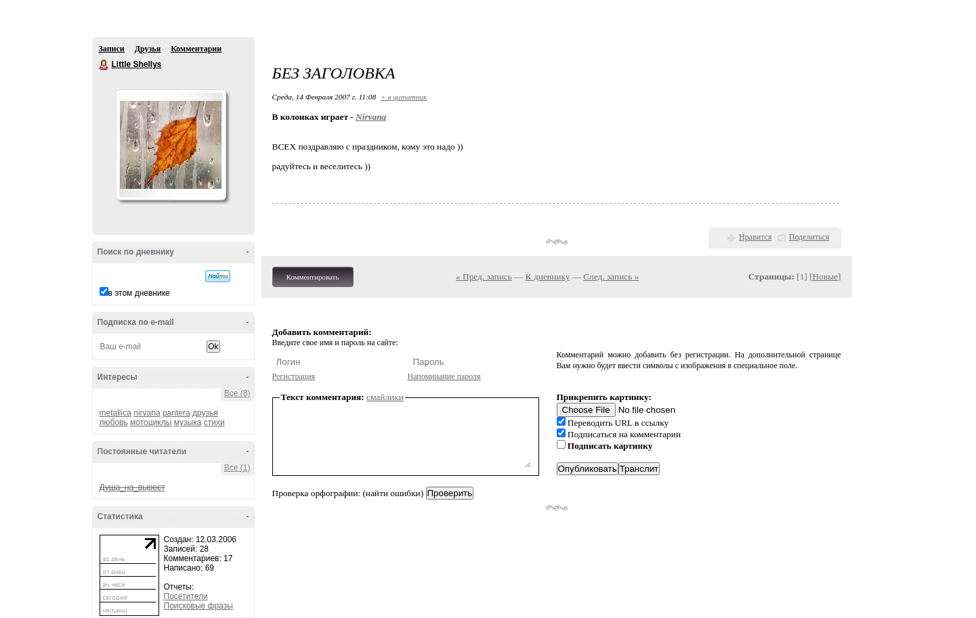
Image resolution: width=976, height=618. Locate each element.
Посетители (186, 596)
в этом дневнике (139, 293)
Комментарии (196, 48)
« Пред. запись (484, 276)
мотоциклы (150, 422)
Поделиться (809, 237)
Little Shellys (104, 65)
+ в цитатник (404, 97)
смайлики (385, 397)
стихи (214, 422)
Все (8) (237, 393)
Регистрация (294, 376)
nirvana (146, 413)
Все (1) (237, 467)
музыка (188, 422)
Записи (112, 48)
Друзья (148, 48)
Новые (825, 276)
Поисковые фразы (198, 606)
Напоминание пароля (444, 376)
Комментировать (313, 277)
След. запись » (611, 276)
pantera (176, 413)
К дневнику (548, 276)
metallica (115, 413)
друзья (205, 413)
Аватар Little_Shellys (170, 145)
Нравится (755, 237)
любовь (114, 422)
